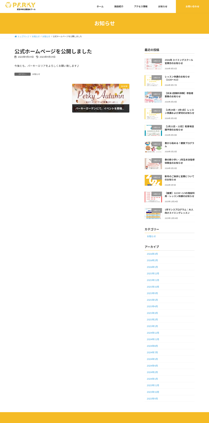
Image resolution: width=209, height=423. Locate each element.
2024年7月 (152, 352)
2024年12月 (153, 332)
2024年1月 (152, 378)
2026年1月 (152, 267)
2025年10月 (153, 286)
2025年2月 (152, 319)
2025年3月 (152, 313)
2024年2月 (152, 372)
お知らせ (36, 74)
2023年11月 (153, 385)
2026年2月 (152, 260)
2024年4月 (152, 365)
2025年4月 (152, 306)
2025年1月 (152, 326)
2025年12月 (153, 273)
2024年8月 (152, 346)
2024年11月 (153, 339)
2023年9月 (152, 398)
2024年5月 (152, 359)
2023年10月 (153, 392)
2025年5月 (152, 299)
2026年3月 (152, 253)
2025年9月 (152, 293)
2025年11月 (153, 280)
